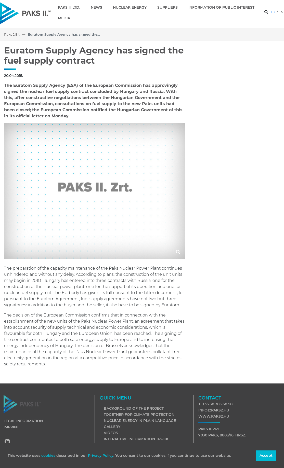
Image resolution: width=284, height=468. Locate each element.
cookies (48, 455)
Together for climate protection (139, 414)
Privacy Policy (100, 455)
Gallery (112, 426)
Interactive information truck (136, 439)
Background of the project (134, 408)
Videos (111, 433)
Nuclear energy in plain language (140, 420)
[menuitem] (71, 7)
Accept (266, 455)
